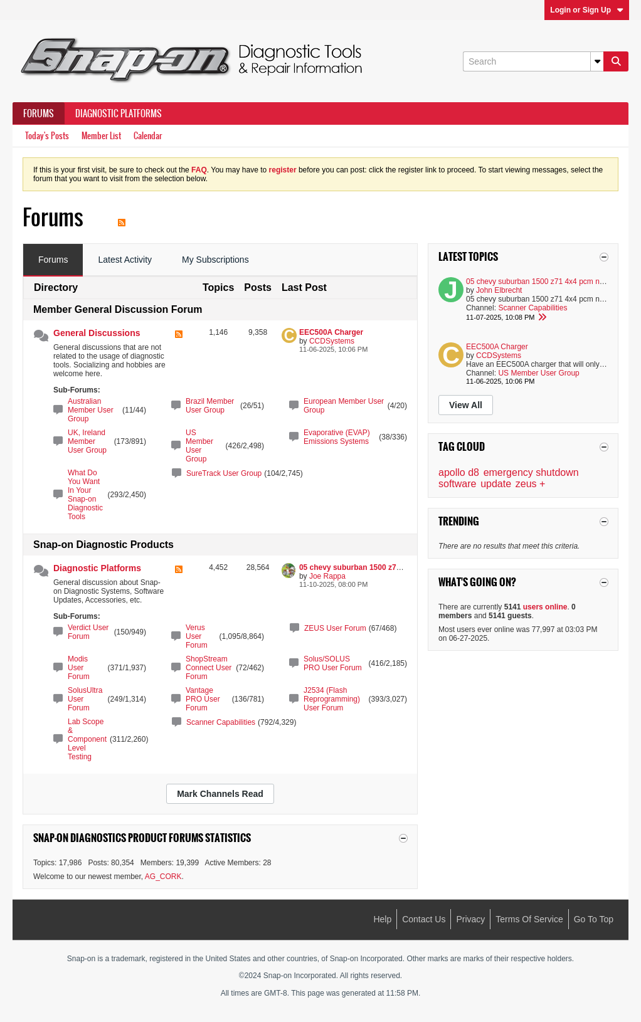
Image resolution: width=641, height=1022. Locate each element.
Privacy (470, 919)
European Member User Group (344, 405)
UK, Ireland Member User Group (87, 441)
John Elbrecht (499, 290)
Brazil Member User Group (210, 405)
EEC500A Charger (331, 332)
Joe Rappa (327, 576)
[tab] (53, 260)
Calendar (148, 136)
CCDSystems (331, 341)
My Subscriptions (215, 260)
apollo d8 (458, 472)
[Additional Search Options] (597, 61)
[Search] (533, 61)
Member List (101, 136)
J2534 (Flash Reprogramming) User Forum (332, 699)
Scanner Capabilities (220, 722)
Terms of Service (529, 919)
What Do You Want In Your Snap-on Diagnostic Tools (85, 494)
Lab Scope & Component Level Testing (87, 739)
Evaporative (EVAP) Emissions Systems (337, 437)
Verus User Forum (197, 636)
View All (465, 405)
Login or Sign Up (586, 10)
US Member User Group (199, 445)
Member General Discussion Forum (117, 309)
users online (545, 607)
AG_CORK (163, 876)
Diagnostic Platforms (118, 113)
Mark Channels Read (220, 794)
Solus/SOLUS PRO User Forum (333, 663)
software (457, 483)
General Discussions (96, 333)
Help (382, 919)
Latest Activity (125, 260)
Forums (38, 113)
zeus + (531, 483)
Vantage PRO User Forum (203, 699)
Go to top (593, 919)
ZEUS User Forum (335, 628)
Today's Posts (47, 136)
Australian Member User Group (91, 410)
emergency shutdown (531, 472)
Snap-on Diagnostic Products (103, 544)
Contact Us (423, 919)
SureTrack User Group (224, 473)
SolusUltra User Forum (85, 699)
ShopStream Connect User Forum (208, 668)
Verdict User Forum (88, 632)
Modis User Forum (79, 668)
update (495, 483)
